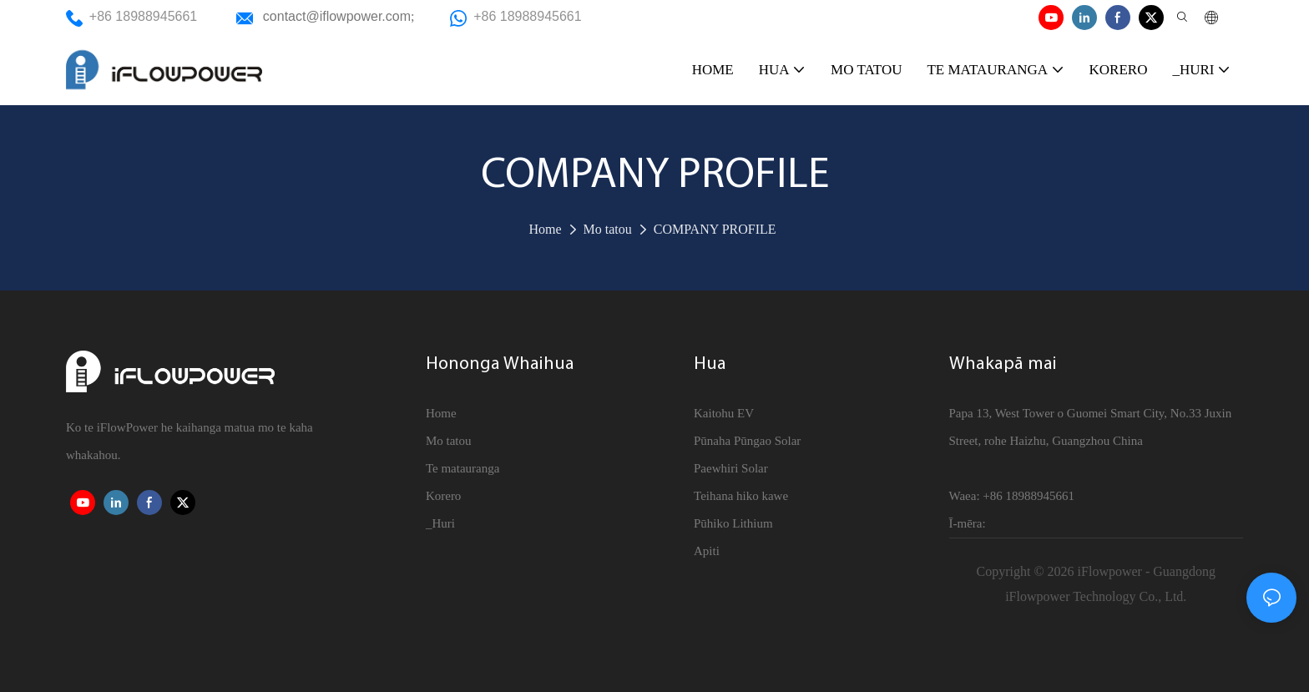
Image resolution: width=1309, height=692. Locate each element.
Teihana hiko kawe (741, 496)
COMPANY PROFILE (715, 229)
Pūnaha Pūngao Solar (747, 440)
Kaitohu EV (724, 413)
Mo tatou (608, 229)
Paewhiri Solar (731, 468)
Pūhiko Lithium (733, 523)
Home (544, 229)
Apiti (707, 551)
